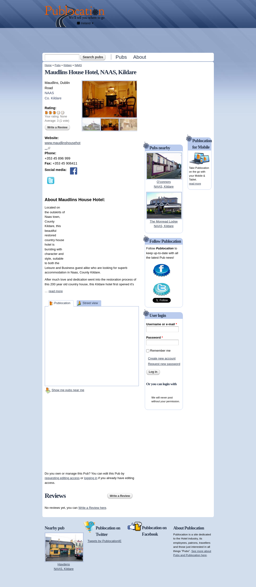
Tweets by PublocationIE (104, 541)
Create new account (162, 358)
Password (154, 337)
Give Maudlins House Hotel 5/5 (63, 112)
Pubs (121, 57)
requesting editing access (62, 478)
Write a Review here (92, 507)
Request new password (164, 364)
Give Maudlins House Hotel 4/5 (59, 112)
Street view (90, 303)
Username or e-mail (161, 324)
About (139, 57)
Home (48, 65)
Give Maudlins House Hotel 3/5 (55, 112)
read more (56, 291)
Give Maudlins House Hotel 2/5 (51, 112)
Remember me (160, 350)
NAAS (78, 65)
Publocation (62, 303)
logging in (90, 478)
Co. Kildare (53, 98)
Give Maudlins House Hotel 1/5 (47, 112)
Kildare (68, 65)
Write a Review (57, 127)
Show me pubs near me (68, 390)
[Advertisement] (128, 40)
